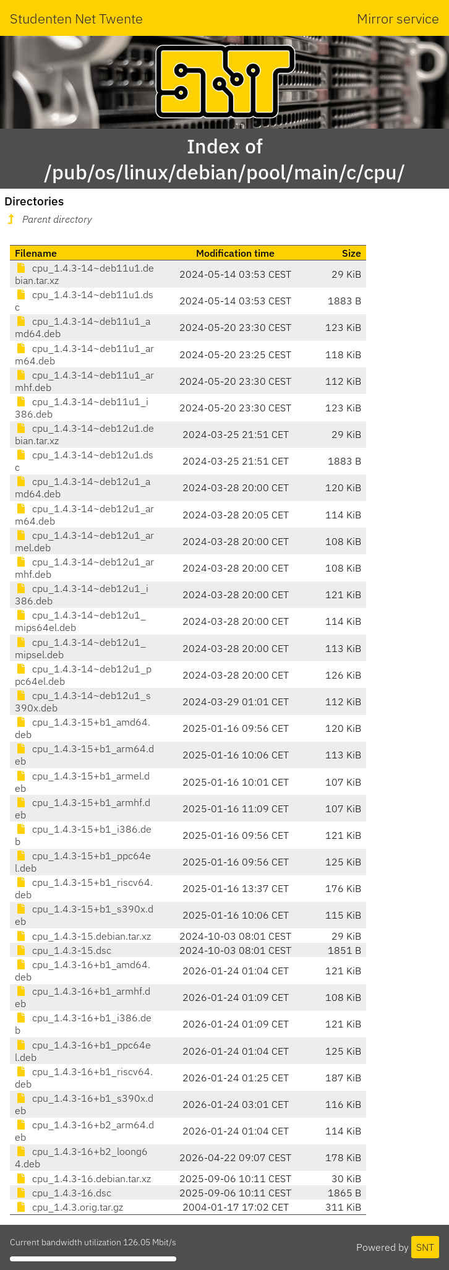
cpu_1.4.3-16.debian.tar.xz (83, 1178)
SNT (425, 1247)
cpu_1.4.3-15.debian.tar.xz (83, 936)
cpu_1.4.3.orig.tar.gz (69, 1207)
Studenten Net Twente (76, 18)
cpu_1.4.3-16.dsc (63, 1192)
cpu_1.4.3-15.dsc (63, 950)
